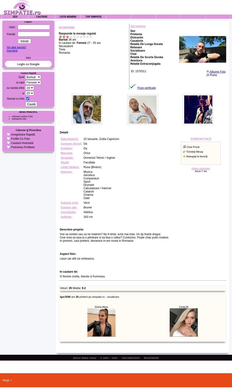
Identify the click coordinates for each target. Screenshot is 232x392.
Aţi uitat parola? (16, 47)
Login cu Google (28, 64)
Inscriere (12, 50)
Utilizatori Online (19, 116)
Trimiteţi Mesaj (194, 151)
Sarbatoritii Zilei (19, 119)
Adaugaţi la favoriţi (197, 156)
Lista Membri (68, 16)
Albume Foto (216, 71)
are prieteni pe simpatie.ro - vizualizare (89, 296)
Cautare (41, 16)
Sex (15, 16)
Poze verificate (146, 88)
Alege (6, 380)
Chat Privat (193, 147)
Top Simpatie (94, 16)
